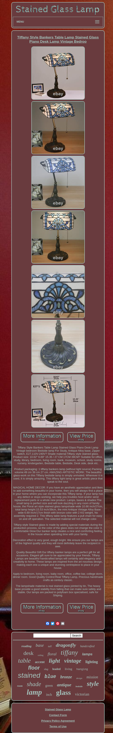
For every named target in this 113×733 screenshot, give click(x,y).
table (24, 660)
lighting (91, 662)
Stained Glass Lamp (58, 709)
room (20, 685)
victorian (82, 694)
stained (29, 675)
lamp (34, 692)
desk (28, 653)
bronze (66, 677)
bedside (79, 686)
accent (40, 662)
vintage (72, 661)
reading (26, 646)
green (49, 685)
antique (64, 684)
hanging (82, 669)
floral (52, 654)
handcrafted (87, 646)
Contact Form (58, 715)
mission (92, 677)
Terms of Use (57, 726)
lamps (87, 654)
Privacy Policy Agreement (58, 720)
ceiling (40, 655)
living (68, 669)
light (54, 660)
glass (63, 692)
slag (46, 669)
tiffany (69, 652)
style (93, 683)
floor (34, 668)
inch (49, 694)
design (79, 678)
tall (50, 646)
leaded (56, 669)
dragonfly (66, 645)
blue (50, 676)
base (40, 645)
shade (34, 684)
